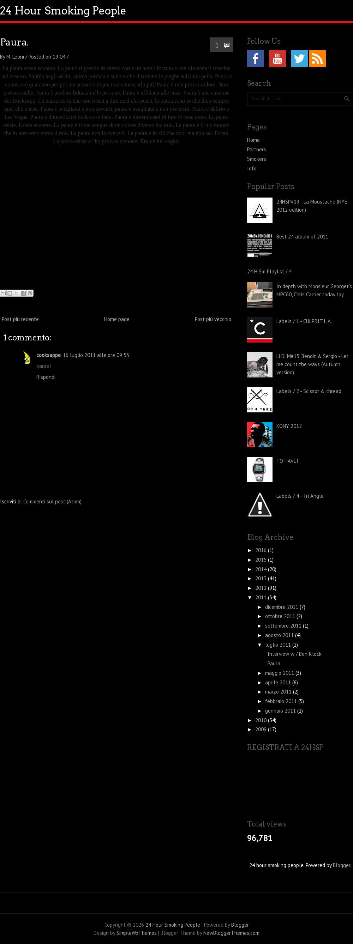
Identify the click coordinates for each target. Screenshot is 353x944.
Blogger (341, 865)
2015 (261, 559)
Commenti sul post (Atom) (52, 501)
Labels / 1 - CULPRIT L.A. (304, 321)
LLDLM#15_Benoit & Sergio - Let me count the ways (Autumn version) (312, 364)
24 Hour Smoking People (63, 10)
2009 (261, 729)
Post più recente (20, 319)
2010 (261, 720)
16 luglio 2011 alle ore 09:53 (96, 355)
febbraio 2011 (281, 701)
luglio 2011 (278, 644)
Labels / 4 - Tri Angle (300, 495)
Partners (256, 149)
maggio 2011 (280, 673)
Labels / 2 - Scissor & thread (308, 391)
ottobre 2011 (281, 616)
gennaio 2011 (281, 710)
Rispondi (45, 377)
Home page (117, 319)
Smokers (256, 159)
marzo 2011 (279, 691)
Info (252, 168)
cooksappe (48, 355)
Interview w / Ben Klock (295, 653)
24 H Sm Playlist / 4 (269, 271)
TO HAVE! (287, 461)
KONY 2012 (289, 426)
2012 (261, 588)
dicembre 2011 (282, 607)
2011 (261, 597)
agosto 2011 (280, 635)
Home (253, 140)
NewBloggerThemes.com (231, 933)
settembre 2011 (284, 625)
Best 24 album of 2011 (302, 236)
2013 (261, 578)
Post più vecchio (213, 319)
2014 (261, 569)
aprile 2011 (278, 682)
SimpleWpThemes (136, 933)
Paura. (14, 42)
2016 (261, 550)
